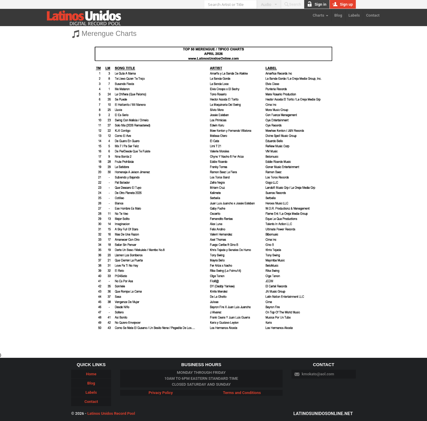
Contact (373, 15)
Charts (320, 15)
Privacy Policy (161, 392)
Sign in (316, 4)
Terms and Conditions (242, 392)
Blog (338, 15)
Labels (354, 15)
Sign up (343, 4)
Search (292, 4)
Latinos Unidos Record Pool (111, 413)
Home (91, 374)
